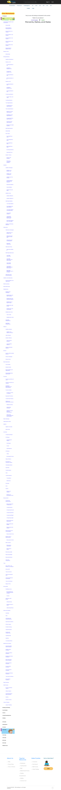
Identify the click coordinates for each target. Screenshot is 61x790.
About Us (10, 758)
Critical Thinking (35, 769)
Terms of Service (11, 766)
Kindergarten (27, 5)
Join (48, 768)
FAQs (8, 761)
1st (32, 5)
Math (20, 768)
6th (51, 5)
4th (43, 5)
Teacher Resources (22, 759)
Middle (28, 8)
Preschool (19, 5)
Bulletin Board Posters (24, 770)
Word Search (34, 764)
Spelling (21, 778)
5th (47, 5)
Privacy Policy (10, 764)
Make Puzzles (35, 758)
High (33, 8)
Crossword (34, 761)
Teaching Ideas (22, 765)
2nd (36, 5)
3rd (40, 5)
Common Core (22, 780)
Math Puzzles (34, 766)
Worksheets (12, 5)
